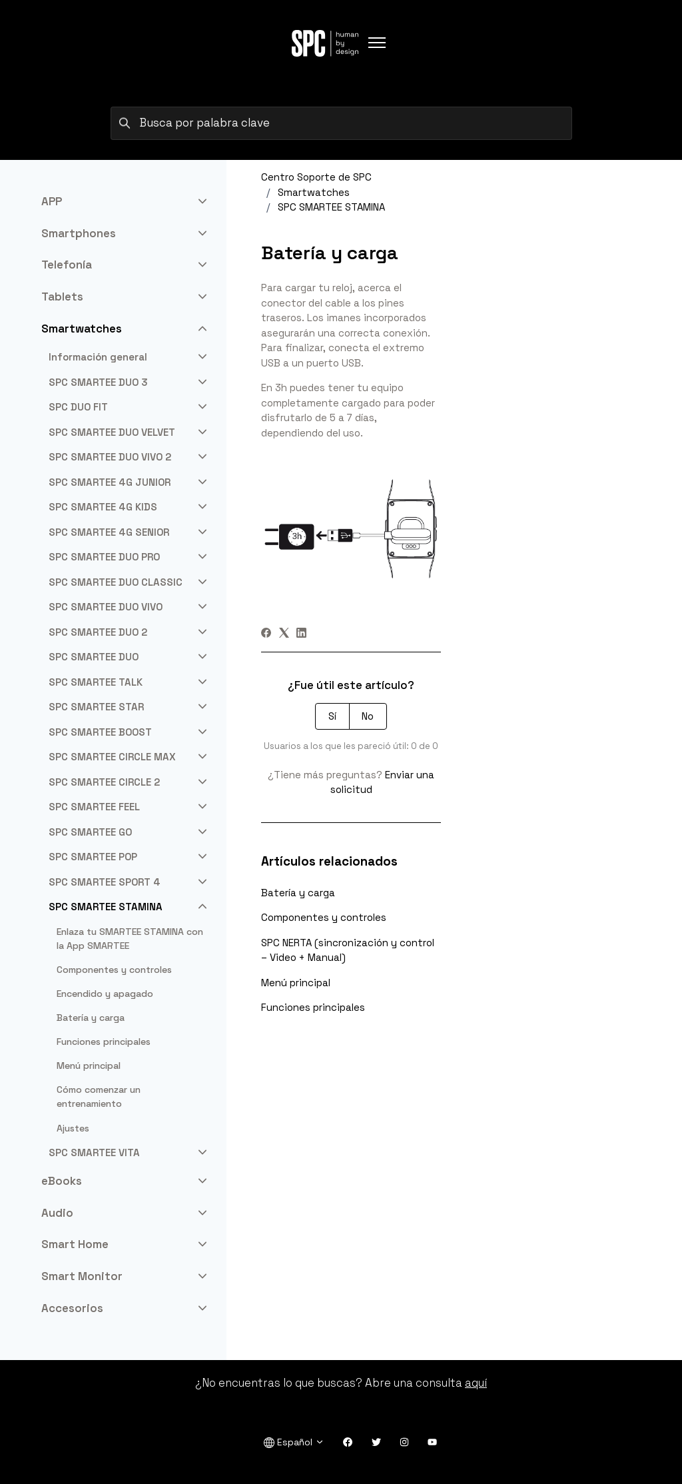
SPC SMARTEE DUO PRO (104, 556)
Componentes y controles (323, 917)
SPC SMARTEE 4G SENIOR (109, 532)
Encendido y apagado (105, 994)
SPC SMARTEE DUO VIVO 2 (110, 456)
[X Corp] (284, 634)
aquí (476, 1382)
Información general (98, 357)
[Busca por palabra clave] (341, 123)
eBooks (61, 1180)
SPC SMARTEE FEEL (94, 806)
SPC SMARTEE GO (90, 832)
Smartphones (78, 233)
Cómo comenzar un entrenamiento (99, 1097)
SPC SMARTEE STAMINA (331, 207)
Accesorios (72, 1308)
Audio (57, 1212)
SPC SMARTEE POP (93, 856)
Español (294, 1442)
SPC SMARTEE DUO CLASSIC (115, 582)
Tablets (62, 296)
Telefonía (66, 264)
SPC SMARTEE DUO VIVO (106, 606)
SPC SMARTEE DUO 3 (98, 382)
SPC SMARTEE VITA (94, 1152)
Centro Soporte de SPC (316, 177)
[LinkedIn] (301, 634)
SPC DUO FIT (78, 406)
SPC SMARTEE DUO (94, 656)
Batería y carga (298, 892)
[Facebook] (266, 634)
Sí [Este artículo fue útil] (332, 716)
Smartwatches (314, 192)
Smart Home (75, 1244)
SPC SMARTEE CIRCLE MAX (112, 756)
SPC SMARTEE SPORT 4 (105, 882)
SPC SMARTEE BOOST (100, 732)
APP (51, 201)
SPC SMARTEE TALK (96, 682)
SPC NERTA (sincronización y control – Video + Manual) (347, 950)
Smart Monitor (82, 1276)
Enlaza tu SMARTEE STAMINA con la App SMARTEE (130, 939)
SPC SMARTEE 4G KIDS (103, 506)
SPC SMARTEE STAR (96, 706)
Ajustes (73, 1128)
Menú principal (295, 982)
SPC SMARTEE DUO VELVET (112, 432)
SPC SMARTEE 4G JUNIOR (109, 482)
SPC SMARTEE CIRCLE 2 (104, 782)
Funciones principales (313, 1007)
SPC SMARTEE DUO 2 (98, 632)
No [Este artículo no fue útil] (368, 716)
